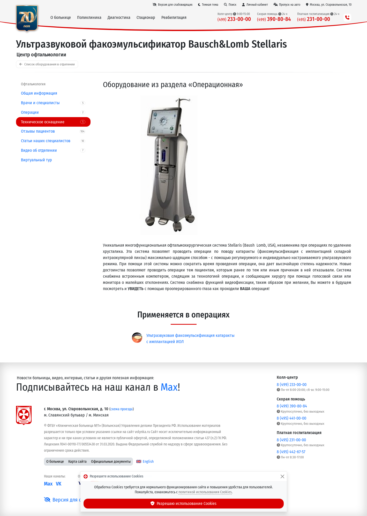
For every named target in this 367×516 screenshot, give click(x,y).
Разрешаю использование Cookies (184, 503)
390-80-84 (274, 19)
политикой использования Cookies (205, 492)
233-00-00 (234, 19)
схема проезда (121, 409)
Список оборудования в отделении (47, 64)
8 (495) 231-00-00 (291, 439)
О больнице (55, 461)
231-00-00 (313, 19)
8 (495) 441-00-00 (291, 418)
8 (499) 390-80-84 (292, 406)
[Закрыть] (282, 476)
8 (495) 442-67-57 (291, 451)
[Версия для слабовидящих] (172, 5)
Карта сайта (77, 461)
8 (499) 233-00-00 (291, 384)
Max (169, 387)
